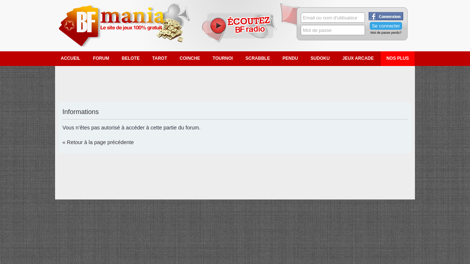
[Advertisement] (235, 84)
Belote (131, 58)
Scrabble (257, 58)
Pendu (290, 58)
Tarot (159, 58)
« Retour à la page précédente (98, 142)
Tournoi (223, 58)
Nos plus (397, 58)
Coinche (190, 58)
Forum (101, 58)
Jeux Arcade (358, 58)
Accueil (70, 58)
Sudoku (320, 58)
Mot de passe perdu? (386, 32)
